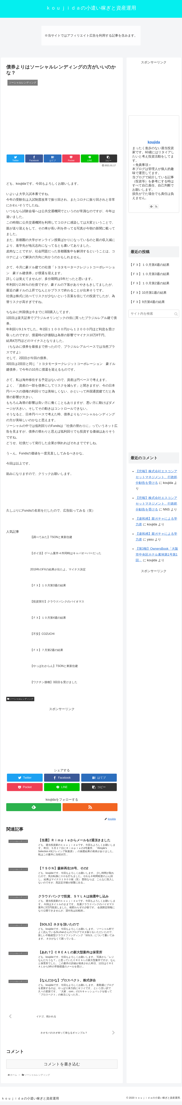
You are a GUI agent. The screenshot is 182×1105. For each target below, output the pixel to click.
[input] (154, 314)
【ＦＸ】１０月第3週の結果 (149, 274)
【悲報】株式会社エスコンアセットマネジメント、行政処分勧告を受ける (156, 477)
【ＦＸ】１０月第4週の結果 (149, 265)
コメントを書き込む (62, 1067)
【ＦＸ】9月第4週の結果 (147, 302)
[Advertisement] (61, 737)
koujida (154, 142)
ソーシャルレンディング (20, 699)
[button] (176, 314)
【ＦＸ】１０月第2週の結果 (149, 283)
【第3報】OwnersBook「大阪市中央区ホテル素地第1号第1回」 (157, 554)
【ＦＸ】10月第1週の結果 (148, 292)
